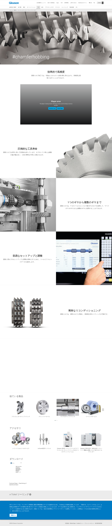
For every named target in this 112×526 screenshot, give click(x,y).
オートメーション (31, 7)
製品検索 (72, 7)
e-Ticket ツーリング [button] (20, 494)
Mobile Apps (73, 523)
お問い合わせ (73, 2)
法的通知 (49, 509)
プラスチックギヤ (49, 7)
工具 (38, 7)
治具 (42, 7)
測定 (24, 7)
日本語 (99, 2)
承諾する (13, 515)
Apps (57, 2)
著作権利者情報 (98, 523)
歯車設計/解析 (12, 7)
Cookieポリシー (80, 523)
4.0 (76, 7)
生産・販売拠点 (51, 2)
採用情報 (66, 2)
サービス (57, 7)
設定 (13, 511)
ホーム (11, 10)
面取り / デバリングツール (20, 10)
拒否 (97, 509)
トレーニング (65, 7)
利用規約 (67, 523)
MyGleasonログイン (82, 2)
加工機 (19, 7)
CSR (61, 2)
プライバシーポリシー (89, 523)
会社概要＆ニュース (41, 2)
